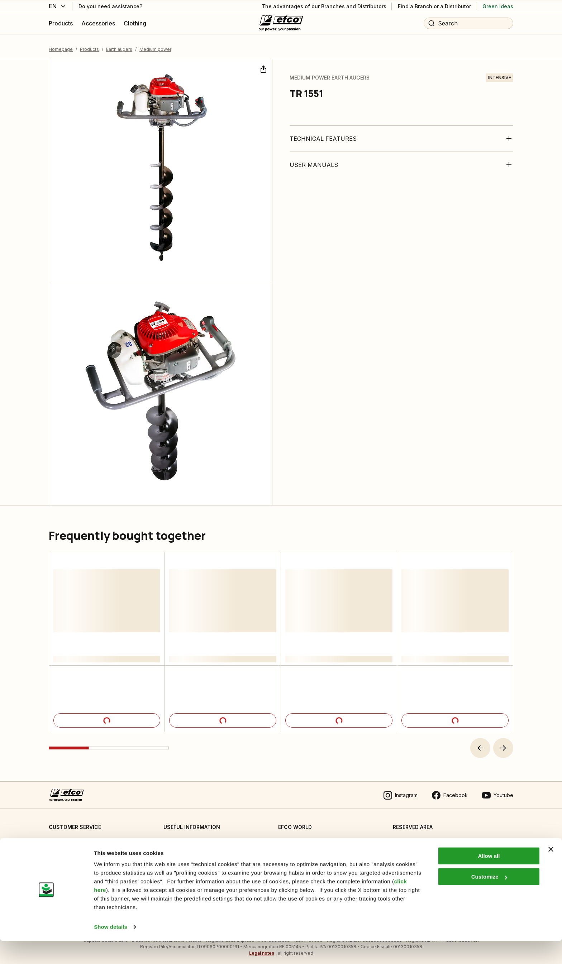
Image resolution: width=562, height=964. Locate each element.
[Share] (262, 63)
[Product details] (106, 716)
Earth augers (119, 44)
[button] (480, 744)
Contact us (61, 837)
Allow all (489, 879)
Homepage (61, 44)
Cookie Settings (182, 837)
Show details (110, 950)
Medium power (155, 44)
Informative (176, 852)
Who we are (292, 837)
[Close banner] (550, 872)
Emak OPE (290, 852)
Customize (489, 900)
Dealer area (407, 837)
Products (89, 44)
